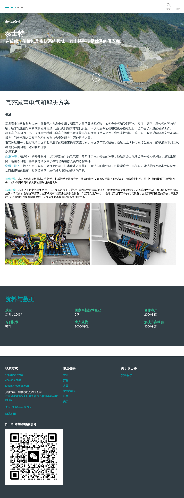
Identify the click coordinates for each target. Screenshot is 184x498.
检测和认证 (69, 391)
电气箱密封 (12, 22)
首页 (65, 375)
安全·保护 (126, 375)
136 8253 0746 (14, 375)
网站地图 (10, 413)
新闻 (65, 396)
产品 (65, 380)
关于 (65, 401)
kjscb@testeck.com (17, 385)
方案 (65, 385)
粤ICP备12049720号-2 (18, 407)
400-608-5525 (13, 380)
